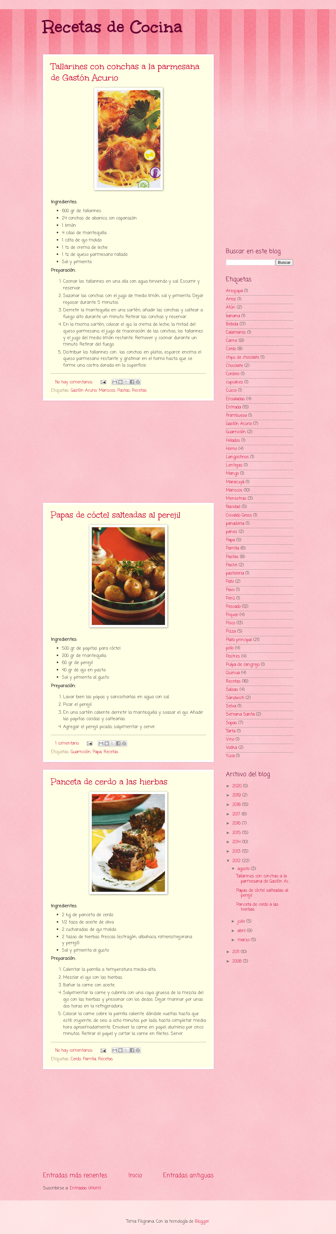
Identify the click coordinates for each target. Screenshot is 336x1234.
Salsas (232, 690)
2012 (237, 861)
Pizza (231, 631)
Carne (231, 341)
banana (233, 316)
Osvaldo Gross (239, 515)
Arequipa (234, 291)
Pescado (233, 607)
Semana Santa (240, 714)
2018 (237, 805)
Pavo (230, 590)
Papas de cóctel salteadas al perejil (116, 514)
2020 (237, 786)
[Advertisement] (128, 452)
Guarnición (81, 752)
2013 (237, 851)
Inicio (135, 1175)
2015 (237, 833)
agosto (244, 869)
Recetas (139, 390)
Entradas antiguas (188, 1175)
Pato (230, 582)
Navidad (233, 507)
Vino (230, 739)
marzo (244, 940)
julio (242, 921)
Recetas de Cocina (112, 27)
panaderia (235, 524)
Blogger (202, 1221)
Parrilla (89, 1059)
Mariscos (107, 390)
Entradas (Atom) (85, 1188)
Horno (231, 449)
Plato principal (239, 640)
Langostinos (237, 457)
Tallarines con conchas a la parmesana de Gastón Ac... (263, 879)
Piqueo (232, 615)
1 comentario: (68, 743)
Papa (97, 752)
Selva (231, 706)
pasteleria (235, 573)
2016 (237, 823)
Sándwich (235, 698)
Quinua (233, 673)
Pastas (123, 390)
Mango (232, 473)
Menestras (236, 498)
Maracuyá (235, 482)
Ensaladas (235, 399)
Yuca (230, 756)
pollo (230, 648)
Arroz (231, 299)
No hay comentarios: (75, 382)
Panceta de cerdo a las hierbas (109, 781)
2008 (237, 961)
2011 (236, 952)
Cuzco (231, 390)
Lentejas (234, 465)
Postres (233, 656)
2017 (237, 814)
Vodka (231, 748)
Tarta (230, 731)
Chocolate (234, 366)
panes (231, 532)
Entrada (233, 407)
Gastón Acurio (84, 390)
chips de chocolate (242, 357)
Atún (230, 307)
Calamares (236, 332)
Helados (233, 440)
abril (242, 931)
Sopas (231, 723)
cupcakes (234, 382)
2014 (237, 842)
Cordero (232, 374)
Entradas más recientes (75, 1175)
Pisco (230, 623)
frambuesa (236, 415)
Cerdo (76, 1059)
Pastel (231, 565)
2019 (237, 795)
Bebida (232, 324)
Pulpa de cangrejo (242, 665)
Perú (230, 598)
